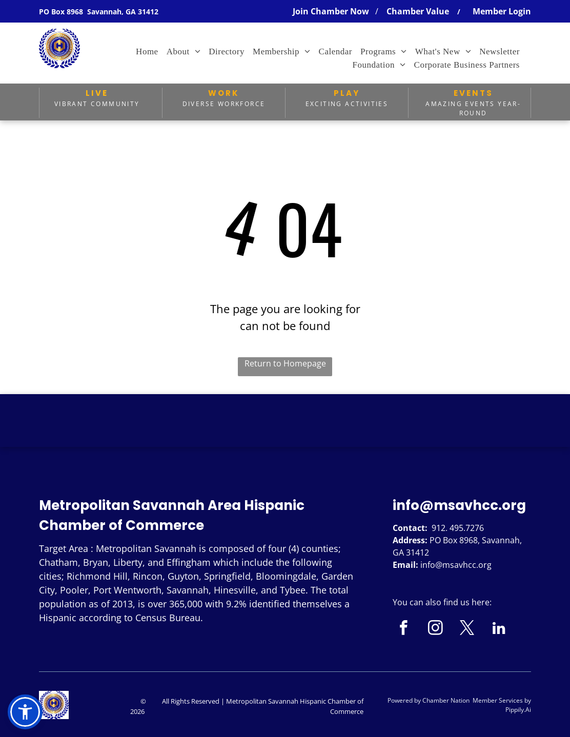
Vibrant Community (97, 103)
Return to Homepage (285, 363)
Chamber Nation (446, 700)
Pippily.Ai (518, 709)
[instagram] (435, 629)
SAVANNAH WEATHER (285, 432)
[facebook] (404, 629)
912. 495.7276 (458, 528)
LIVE (97, 93)
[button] (25, 712)
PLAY (347, 93)
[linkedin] (499, 629)
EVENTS (473, 93)
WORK (223, 93)
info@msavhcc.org (459, 505)
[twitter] (467, 629)
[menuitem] (147, 51)
